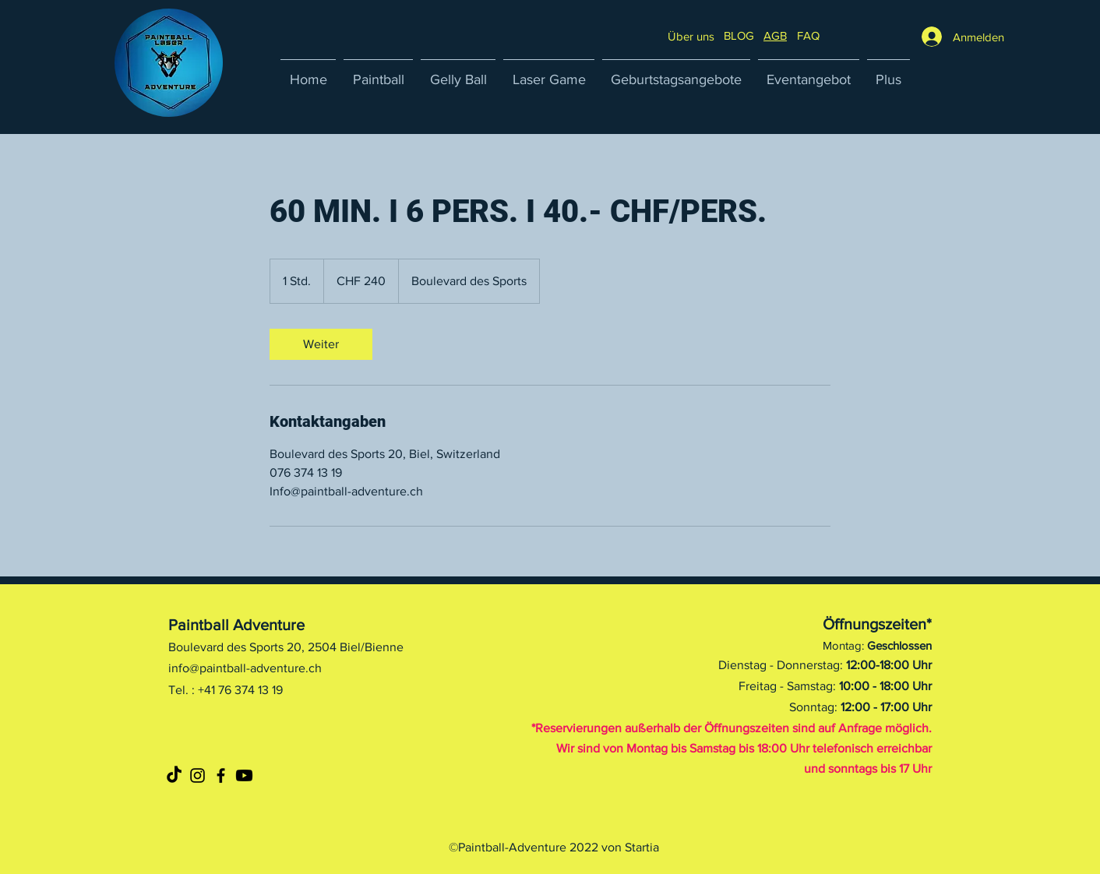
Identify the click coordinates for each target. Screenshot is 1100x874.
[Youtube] (244, 775)
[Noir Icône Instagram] (197, 775)
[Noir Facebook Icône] (221, 775)
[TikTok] (174, 775)
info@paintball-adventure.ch (245, 668)
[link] (321, 344)
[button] (808, 35)
